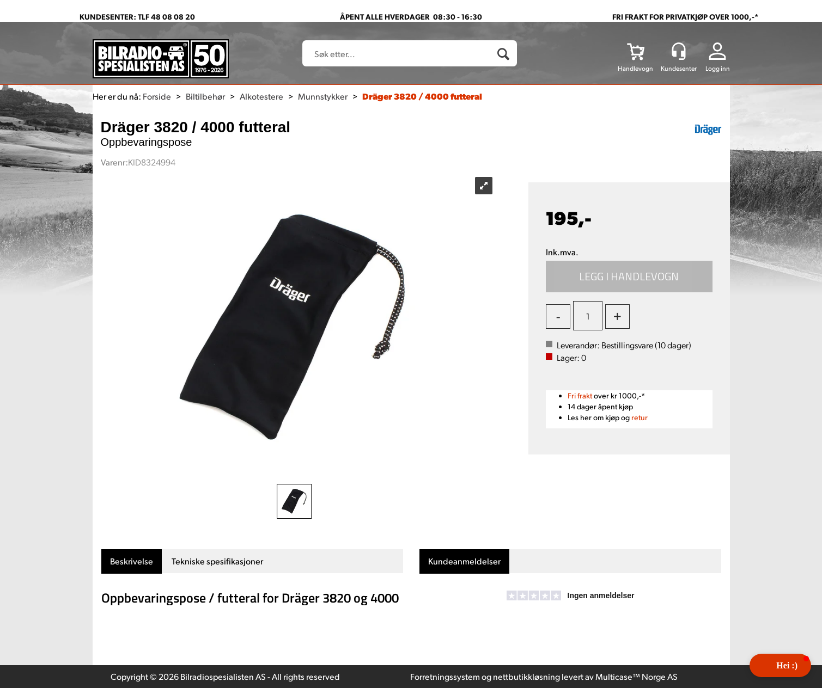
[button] (780, 665)
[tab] (131, 561)
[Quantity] (587, 315)
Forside (157, 96)
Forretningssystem (445, 676)
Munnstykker (323, 96)
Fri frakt (580, 395)
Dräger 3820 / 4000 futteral (422, 96)
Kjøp (629, 276)
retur (639, 417)
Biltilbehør (205, 96)
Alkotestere (261, 96)
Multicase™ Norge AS (636, 676)
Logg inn (717, 68)
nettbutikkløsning (526, 676)
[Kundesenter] (678, 51)
